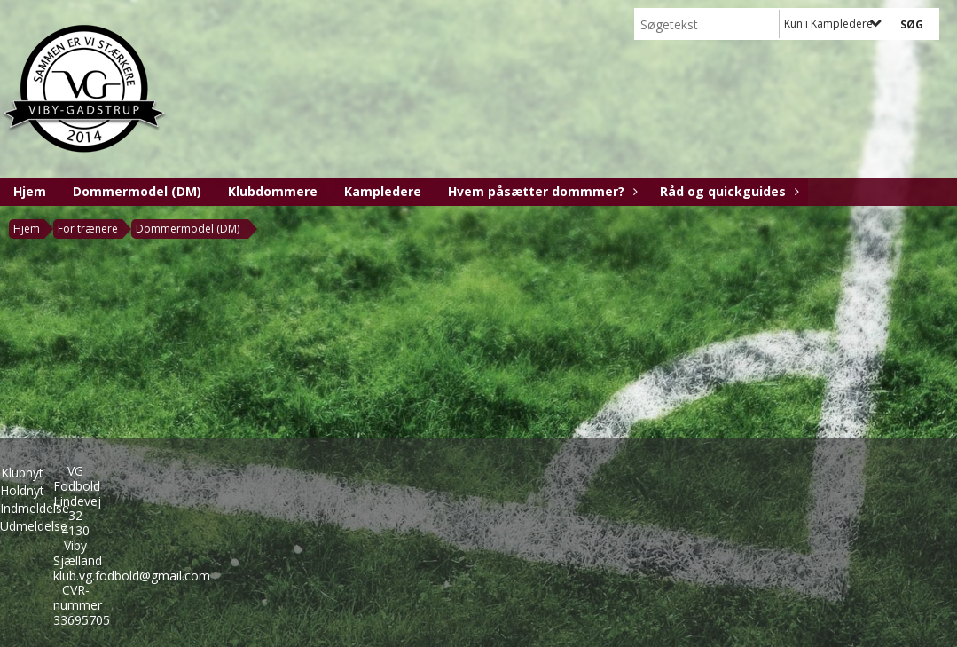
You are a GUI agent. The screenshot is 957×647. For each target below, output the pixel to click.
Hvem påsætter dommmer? (540, 191)
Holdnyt (22, 490)
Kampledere (382, 191)
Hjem (29, 191)
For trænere (88, 228)
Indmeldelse (34, 508)
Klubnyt (22, 472)
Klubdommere (273, 191)
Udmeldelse (33, 525)
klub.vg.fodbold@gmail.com (131, 575)
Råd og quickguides (727, 191)
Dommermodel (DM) (137, 191)
